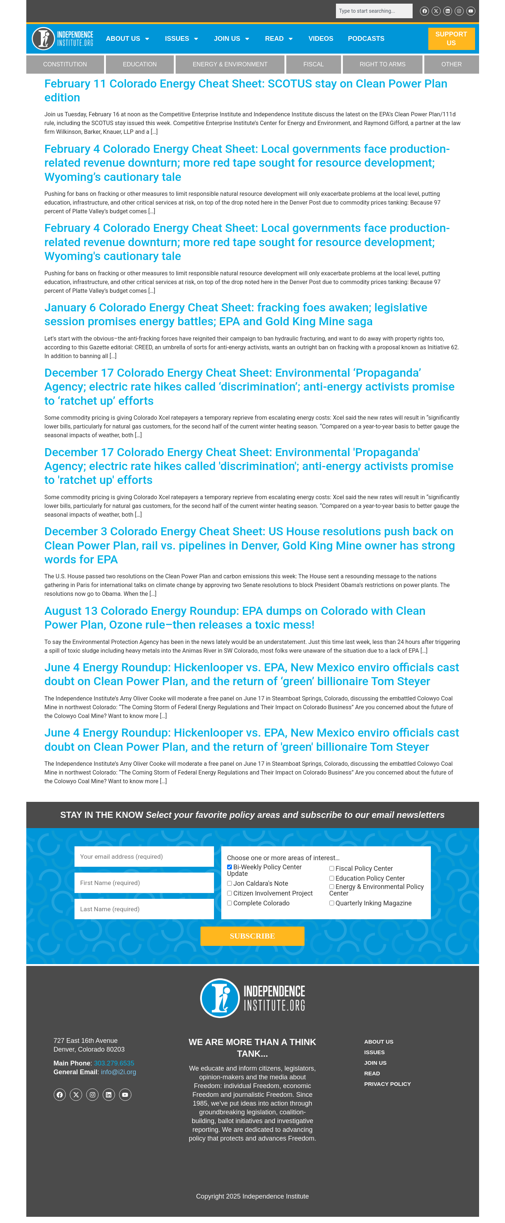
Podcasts (366, 39)
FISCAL (313, 65)
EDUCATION (140, 65)
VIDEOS (321, 39)
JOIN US (232, 39)
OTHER (451, 65)
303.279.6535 (114, 1069)
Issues (182, 39)
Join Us (375, 1069)
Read (371, 1079)
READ (279, 39)
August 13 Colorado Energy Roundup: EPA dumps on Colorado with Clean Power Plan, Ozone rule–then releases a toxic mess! (235, 618)
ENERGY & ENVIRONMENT (230, 65)
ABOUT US (128, 39)
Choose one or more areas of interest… (283, 858)
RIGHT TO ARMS (382, 65)
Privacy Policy (387, 1090)
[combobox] (372, 11)
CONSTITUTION (65, 65)
